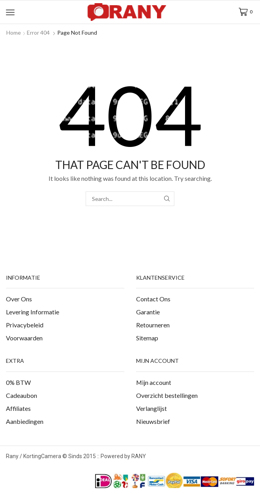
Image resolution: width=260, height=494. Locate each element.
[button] (10, 12)
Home (13, 32)
